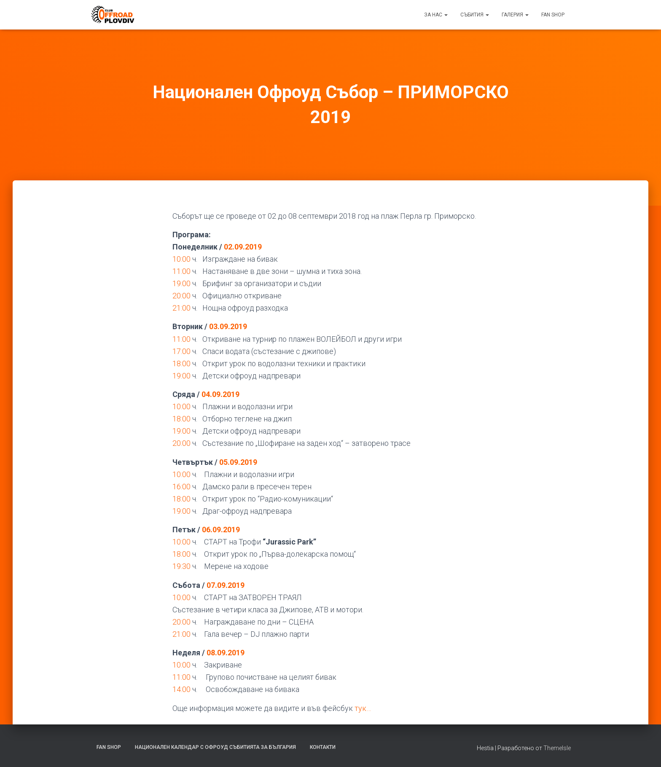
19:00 (181, 283)
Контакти (323, 747)
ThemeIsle (557, 748)
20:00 (181, 295)
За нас (436, 15)
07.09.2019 (226, 585)
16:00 (181, 486)
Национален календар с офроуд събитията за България (215, 747)
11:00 (181, 271)
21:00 (181, 307)
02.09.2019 (243, 246)
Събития (474, 15)
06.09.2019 (221, 529)
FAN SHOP (552, 15)
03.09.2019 (228, 326)
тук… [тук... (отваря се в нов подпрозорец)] (363, 708)
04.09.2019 (220, 394)
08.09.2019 (226, 652)
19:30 (181, 566)
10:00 (181, 259)
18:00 (181, 363)
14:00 (181, 689)
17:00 (181, 351)
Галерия (515, 15)
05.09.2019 (238, 462)
